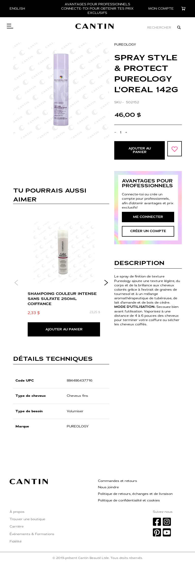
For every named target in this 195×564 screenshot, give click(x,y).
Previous (16, 284)
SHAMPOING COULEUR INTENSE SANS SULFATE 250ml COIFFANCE (62, 300)
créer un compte (148, 233)
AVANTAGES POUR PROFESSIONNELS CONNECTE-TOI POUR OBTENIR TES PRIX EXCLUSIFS (97, 8)
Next (106, 284)
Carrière (17, 526)
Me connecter (148, 218)
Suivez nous (163, 512)
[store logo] (100, 27)
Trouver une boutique (27, 519)
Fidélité (16, 541)
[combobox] (145, 27)
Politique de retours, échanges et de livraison (135, 494)
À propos (17, 512)
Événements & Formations (32, 534)
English (17, 9)
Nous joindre (108, 487)
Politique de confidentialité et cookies (129, 500)
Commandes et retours (117, 481)
